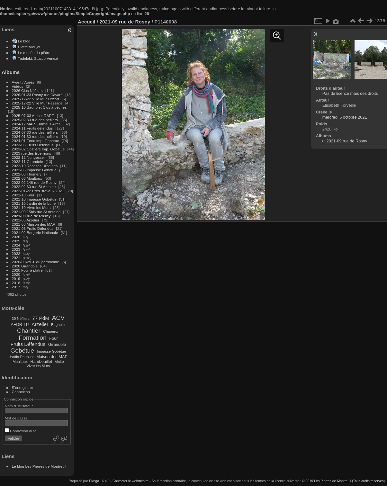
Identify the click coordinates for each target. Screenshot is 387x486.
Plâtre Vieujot (29, 47)
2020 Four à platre (27, 270)
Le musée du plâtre (34, 52)
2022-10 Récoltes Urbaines (35, 166)
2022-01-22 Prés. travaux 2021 (38, 191)
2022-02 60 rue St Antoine (34, 186)
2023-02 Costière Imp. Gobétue (38, 149)
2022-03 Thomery (27, 174)
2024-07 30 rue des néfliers (35, 132)
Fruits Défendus (28, 344)
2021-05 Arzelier (26, 220)
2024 (16, 245)
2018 (16, 283)
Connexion (21, 392)
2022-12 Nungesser (28, 157)
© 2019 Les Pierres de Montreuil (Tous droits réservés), (344, 481)
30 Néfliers (21, 318)
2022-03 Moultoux (27, 178)
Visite (59, 362)
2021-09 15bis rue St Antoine (36, 212)
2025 (16, 241)
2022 (16, 253)
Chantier (28, 330)
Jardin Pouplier (21, 357)
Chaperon (51, 331)
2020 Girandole (25, 266)
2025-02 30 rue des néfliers (35, 120)
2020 (16, 274)
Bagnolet (58, 325)
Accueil (86, 21)
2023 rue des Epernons (31, 153)
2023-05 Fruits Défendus (33, 145)
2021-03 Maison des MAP (33, 224)
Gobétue (22, 350)
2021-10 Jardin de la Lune (34, 203)
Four (53, 338)
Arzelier (40, 324)
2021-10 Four (23, 195)
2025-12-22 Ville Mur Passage (37, 103)
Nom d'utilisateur (19, 406)
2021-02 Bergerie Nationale (35, 232)
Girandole (57, 344)
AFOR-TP (20, 324)
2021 (16, 258)
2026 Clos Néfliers (27, 90)
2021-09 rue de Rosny (31, 216)
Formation (32, 337)
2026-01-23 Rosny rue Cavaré (37, 95)
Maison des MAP (52, 356)
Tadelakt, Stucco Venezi (38, 58)
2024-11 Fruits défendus (32, 128)
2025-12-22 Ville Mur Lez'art (35, 99)
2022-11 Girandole (27, 161)
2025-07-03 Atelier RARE (33, 115)
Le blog (24, 41)
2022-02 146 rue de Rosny (34, 182)
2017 (16, 287)
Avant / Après (23, 82)
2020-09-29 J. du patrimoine (35, 262)
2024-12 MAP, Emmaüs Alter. (36, 124)
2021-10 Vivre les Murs (31, 207)
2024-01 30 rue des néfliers (35, 136)
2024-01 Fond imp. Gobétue (35, 141)
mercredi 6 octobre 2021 (344, 117)
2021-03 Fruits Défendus (33, 228)
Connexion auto (21, 431)
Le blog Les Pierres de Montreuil (39, 466)
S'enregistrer (22, 387)
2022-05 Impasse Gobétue (34, 170)
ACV (58, 317)
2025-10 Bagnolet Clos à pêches (39, 107)
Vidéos (17, 86)
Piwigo (94, 481)
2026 (16, 237)
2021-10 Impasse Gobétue (34, 199)
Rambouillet (41, 361)
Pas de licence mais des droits (350, 93)
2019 (16, 278)
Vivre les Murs (38, 366)
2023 (16, 249)
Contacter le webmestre (130, 481)
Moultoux (20, 362)
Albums (11, 72)
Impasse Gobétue (51, 351)
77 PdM (40, 318)
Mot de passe (16, 418)
